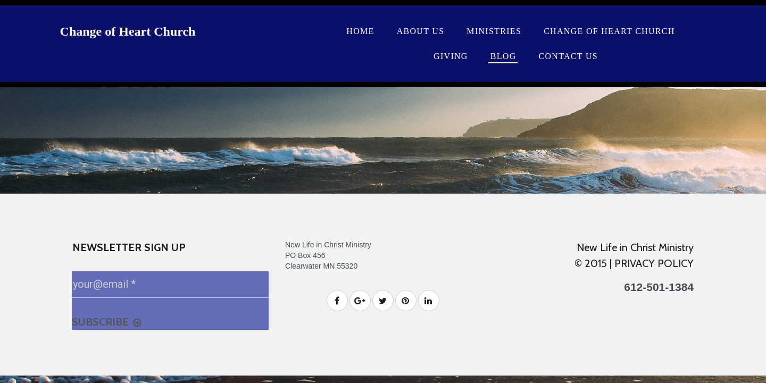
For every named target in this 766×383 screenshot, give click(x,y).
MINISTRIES (494, 31)
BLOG (503, 56)
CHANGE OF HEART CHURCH (609, 31)
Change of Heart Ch (115, 31)
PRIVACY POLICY (654, 263)
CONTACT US (568, 56)
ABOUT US (421, 31)
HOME (360, 31)
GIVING (451, 56)
